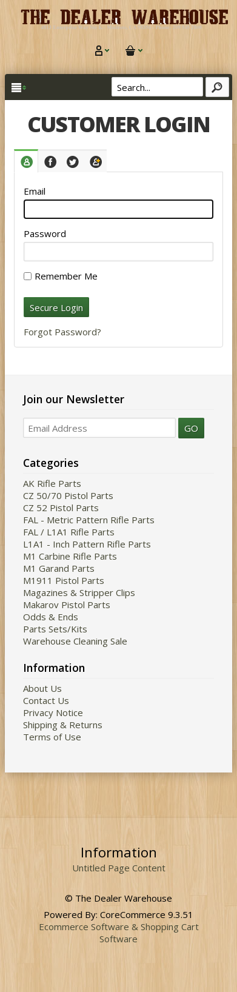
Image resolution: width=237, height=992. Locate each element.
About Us (42, 688)
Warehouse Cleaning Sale (75, 641)
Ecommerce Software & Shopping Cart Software (119, 932)
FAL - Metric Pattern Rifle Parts (89, 520)
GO (191, 428)
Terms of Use (52, 737)
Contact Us (46, 700)
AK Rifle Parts (52, 483)
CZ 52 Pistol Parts (61, 507)
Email (34, 191)
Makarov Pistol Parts (66, 604)
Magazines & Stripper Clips (79, 592)
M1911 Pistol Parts (63, 580)
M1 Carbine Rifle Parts (70, 556)
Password (45, 233)
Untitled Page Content (118, 868)
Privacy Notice (53, 712)
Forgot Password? (62, 332)
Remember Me (61, 276)
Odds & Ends (50, 617)
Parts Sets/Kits (55, 629)
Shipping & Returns (62, 725)
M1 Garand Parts (59, 568)
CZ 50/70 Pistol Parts (68, 495)
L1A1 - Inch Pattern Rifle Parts (87, 544)
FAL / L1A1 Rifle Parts (69, 532)
